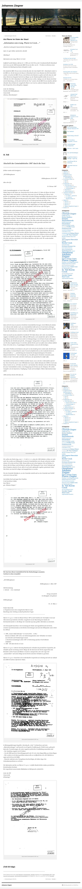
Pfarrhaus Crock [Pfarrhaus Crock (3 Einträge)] (65, 262)
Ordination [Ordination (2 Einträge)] (73, 466)
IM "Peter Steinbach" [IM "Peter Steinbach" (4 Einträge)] (72, 235)
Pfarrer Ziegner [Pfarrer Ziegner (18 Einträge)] (69, 260)
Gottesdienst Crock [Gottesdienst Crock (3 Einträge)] (66, 231)
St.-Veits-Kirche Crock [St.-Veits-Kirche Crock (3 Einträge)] (67, 268)
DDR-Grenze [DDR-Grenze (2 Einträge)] (67, 215)
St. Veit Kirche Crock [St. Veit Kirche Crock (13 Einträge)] (68, 271)
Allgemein (65, 171)
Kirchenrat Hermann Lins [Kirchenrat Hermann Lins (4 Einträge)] (68, 246)
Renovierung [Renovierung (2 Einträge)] (64, 265)
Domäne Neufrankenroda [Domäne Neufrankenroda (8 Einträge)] (68, 219)
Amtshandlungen (68, 177)
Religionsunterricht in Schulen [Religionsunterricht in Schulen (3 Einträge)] (69, 263)
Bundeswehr (47, 27)
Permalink (52, 876)
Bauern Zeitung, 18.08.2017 (73, 135)
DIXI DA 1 (67, 201)
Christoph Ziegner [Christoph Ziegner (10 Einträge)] (69, 214)
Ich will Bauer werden (67, 179)
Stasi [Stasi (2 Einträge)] (63, 273)
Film (65, 182)
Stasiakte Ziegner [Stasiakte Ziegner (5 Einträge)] (67, 275)
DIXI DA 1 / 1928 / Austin (72, 148)
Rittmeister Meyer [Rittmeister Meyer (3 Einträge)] (66, 266)
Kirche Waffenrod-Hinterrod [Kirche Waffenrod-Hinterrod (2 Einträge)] (67, 247)
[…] (73, 290)
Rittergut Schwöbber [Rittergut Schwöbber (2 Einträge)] (70, 265)
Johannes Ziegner (12, 5)
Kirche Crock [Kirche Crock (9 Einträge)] (67, 243)
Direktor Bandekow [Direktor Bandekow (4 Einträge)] (67, 217)
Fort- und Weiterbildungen (72, 152)
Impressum (12, 30)
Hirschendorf (67, 189)
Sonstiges (75, 27)
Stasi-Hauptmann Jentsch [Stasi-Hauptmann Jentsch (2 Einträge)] (68, 273)
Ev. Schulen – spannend (70, 195)
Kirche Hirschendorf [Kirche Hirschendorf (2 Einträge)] (65, 244)
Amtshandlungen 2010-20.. (10, 35)
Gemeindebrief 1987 (47, 874)
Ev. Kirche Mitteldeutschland (58, 27)
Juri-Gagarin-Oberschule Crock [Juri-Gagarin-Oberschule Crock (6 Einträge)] (70, 240)
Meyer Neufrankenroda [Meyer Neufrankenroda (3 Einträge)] (67, 249)
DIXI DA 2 (67, 203)
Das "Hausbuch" (70, 131)
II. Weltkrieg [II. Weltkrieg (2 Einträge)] (64, 235)
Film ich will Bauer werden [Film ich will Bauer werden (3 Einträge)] (68, 225)
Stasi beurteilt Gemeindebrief (21, 876)
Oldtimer (6, 30)
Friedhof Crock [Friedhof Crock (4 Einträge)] (71, 227)
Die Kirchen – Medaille (51, 35)
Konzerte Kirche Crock (70, 186)
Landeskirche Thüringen (36, 27)
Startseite (6, 27)
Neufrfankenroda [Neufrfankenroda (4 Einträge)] (66, 251)
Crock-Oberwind (19, 874)
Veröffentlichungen (70, 188)
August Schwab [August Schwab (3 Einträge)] (65, 212)
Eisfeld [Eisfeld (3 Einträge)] (63, 222)
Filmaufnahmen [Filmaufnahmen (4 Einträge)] (66, 223)
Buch (66, 180)
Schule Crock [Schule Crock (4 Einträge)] (73, 266)
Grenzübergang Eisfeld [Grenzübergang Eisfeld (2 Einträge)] (66, 233)
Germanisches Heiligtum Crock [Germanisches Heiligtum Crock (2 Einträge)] (67, 230)
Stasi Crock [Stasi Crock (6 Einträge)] (65, 277)
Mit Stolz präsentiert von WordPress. (71, 885)
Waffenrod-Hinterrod (69, 191)
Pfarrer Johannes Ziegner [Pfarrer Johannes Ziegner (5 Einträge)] (69, 258)
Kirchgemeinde (25, 27)
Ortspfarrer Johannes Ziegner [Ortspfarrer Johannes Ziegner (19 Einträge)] (67, 254)
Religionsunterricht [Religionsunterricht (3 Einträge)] (73, 262)
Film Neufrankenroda (15, 27)
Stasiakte (69, 27)
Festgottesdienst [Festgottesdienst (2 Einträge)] (68, 222)
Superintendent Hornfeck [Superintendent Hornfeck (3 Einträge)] (67, 278)
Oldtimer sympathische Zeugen (71, 206)
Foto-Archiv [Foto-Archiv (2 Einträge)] (64, 442)
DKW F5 (66, 204)
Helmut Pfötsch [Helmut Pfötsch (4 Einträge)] (74, 233)
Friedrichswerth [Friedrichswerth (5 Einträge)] (66, 228)
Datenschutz (19, 30)
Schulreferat (67, 194)
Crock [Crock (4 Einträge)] (63, 215)
